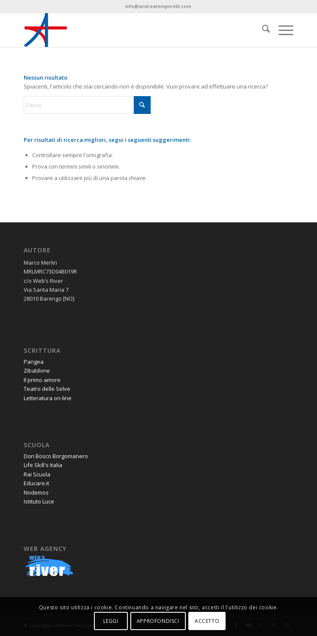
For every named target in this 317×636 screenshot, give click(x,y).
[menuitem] (262, 30)
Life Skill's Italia (43, 465)
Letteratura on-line (48, 398)
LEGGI (111, 621)
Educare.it (36, 483)
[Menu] (281, 30)
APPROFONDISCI (158, 621)
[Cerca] (262, 30)
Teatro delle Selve (47, 389)
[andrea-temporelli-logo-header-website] (131, 30)
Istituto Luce (39, 501)
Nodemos (36, 492)
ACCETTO (207, 621)
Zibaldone (37, 370)
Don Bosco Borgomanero (56, 456)
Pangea (34, 361)
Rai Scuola (37, 474)
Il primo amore (42, 380)
